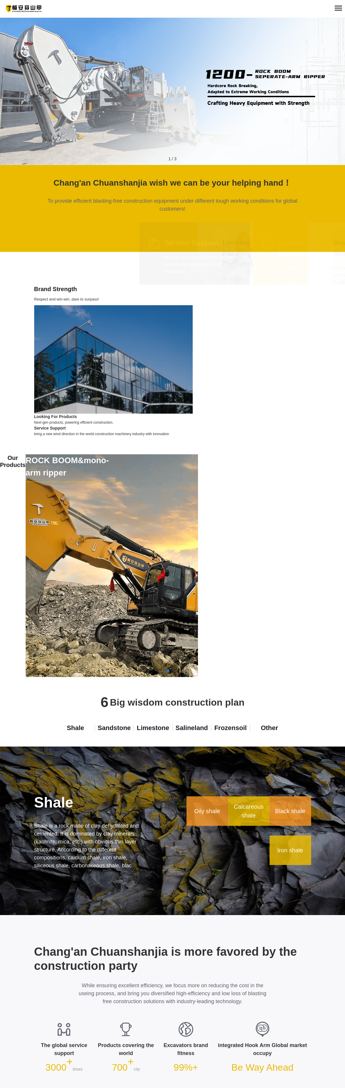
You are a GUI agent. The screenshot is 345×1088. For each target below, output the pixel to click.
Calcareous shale (248, 810)
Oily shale (207, 811)
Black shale (290, 811)
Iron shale (290, 850)
